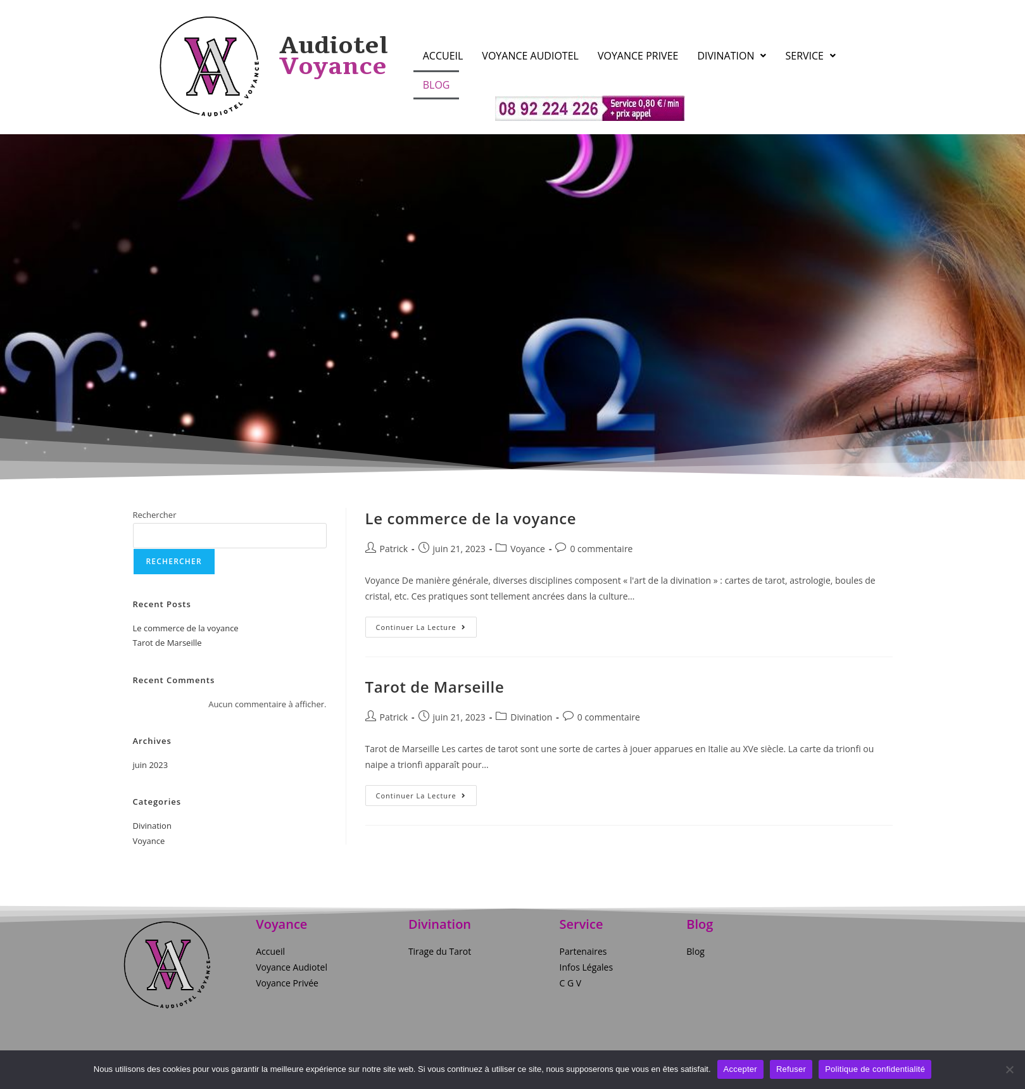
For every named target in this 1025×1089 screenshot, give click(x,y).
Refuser (791, 1069)
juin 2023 (150, 765)
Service (810, 56)
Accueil (443, 56)
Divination (731, 56)
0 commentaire (601, 549)
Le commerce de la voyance (471, 518)
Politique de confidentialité (875, 1069)
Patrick (394, 549)
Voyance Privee (638, 56)
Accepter (740, 1069)
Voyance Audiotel (530, 56)
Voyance (527, 549)
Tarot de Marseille (435, 686)
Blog (436, 85)
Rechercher (155, 514)
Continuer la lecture (426, 624)
